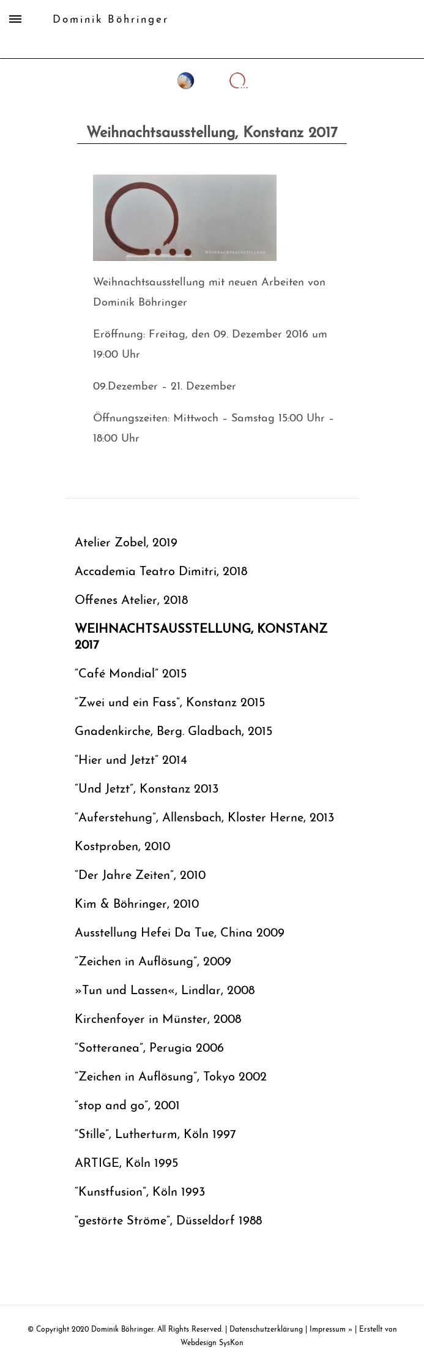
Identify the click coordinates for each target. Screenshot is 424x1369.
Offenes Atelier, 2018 (131, 601)
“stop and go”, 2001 (127, 1106)
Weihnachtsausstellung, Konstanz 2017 (201, 638)
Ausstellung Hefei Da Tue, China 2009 (180, 933)
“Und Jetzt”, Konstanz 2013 (146, 789)
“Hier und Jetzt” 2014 (131, 761)
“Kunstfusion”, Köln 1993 (140, 1192)
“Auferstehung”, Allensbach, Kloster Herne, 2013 (204, 818)
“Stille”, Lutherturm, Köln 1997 (155, 1135)
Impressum (328, 1329)
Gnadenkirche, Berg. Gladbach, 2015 (173, 732)
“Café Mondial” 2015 (131, 674)
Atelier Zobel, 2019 (126, 543)
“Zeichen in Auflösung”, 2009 (153, 962)
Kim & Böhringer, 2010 (137, 905)
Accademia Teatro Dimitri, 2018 (161, 572)
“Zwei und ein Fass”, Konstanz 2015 (170, 703)
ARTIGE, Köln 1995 (126, 1164)
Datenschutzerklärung (266, 1329)
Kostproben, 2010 (122, 847)
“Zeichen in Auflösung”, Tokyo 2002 (171, 1077)
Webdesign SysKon (212, 1343)
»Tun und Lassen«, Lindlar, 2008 (165, 991)
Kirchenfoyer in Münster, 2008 (158, 1020)
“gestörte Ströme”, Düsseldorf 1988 (168, 1221)
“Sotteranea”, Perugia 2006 (149, 1049)
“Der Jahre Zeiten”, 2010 (140, 876)
